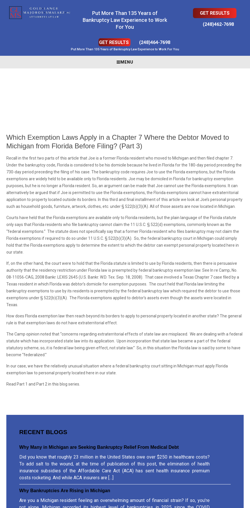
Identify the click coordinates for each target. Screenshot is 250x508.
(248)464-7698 (154, 42)
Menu (125, 62)
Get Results (215, 13)
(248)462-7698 (218, 24)
